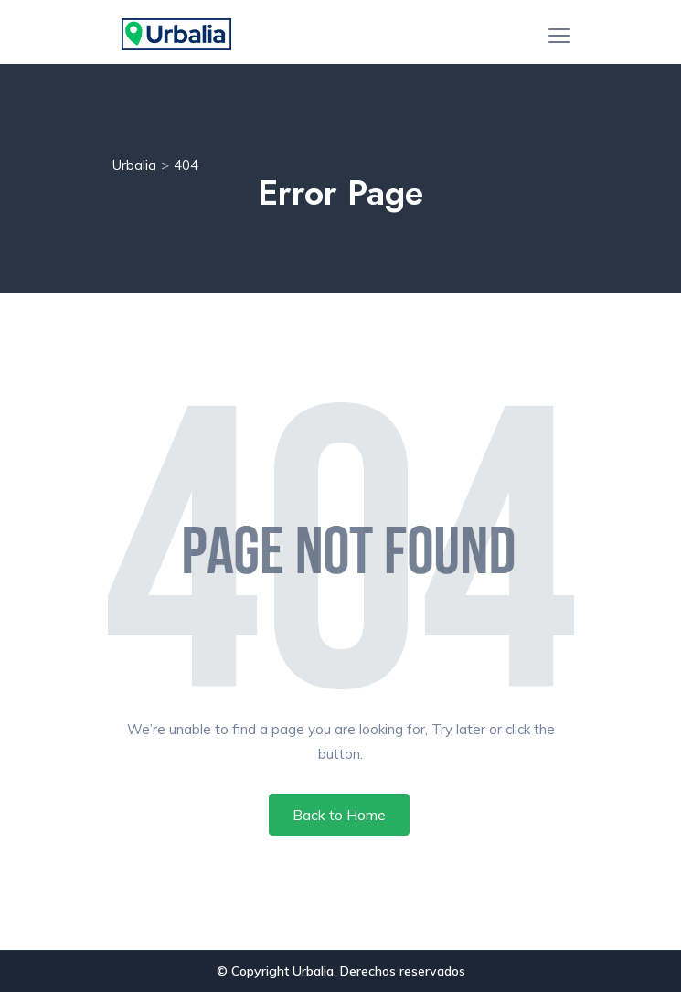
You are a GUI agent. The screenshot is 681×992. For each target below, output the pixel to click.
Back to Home (339, 814)
